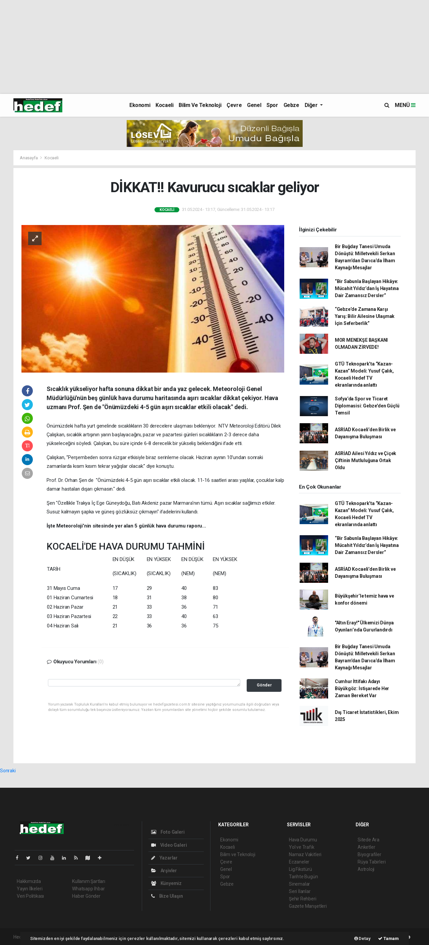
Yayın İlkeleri (29, 888)
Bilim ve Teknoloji (200, 105)
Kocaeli (164, 105)
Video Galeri (169, 845)
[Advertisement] (201, 47)
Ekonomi (139, 105)
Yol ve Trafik (301, 847)
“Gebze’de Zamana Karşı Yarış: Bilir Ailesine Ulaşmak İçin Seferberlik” (364, 316)
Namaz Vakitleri (305, 854)
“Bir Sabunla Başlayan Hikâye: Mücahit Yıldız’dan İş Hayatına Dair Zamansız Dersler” (367, 288)
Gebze (291, 105)
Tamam (388, 938)
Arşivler (164, 870)
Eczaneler (299, 862)
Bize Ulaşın (167, 896)
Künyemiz (166, 883)
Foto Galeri (168, 832)
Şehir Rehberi (302, 898)
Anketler (366, 847)
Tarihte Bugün (303, 876)
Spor (272, 105)
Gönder (264, 684)
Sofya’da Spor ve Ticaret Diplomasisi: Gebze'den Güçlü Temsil (367, 405)
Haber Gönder (86, 896)
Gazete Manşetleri (308, 906)
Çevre (234, 105)
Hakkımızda (29, 881)
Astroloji (366, 869)
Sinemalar (299, 884)
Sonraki (8, 770)
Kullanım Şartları (88, 881)
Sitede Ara (368, 839)
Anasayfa (29, 157)
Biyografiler (369, 854)
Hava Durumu (303, 839)
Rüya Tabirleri (371, 862)
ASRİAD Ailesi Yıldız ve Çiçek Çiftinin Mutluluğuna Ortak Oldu (365, 460)
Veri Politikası (30, 896)
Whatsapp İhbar (88, 888)
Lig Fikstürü (300, 869)
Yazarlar (164, 857)
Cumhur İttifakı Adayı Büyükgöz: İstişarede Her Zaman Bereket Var (362, 688)
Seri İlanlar (300, 891)
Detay (362, 938)
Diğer (312, 105)
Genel (254, 105)
